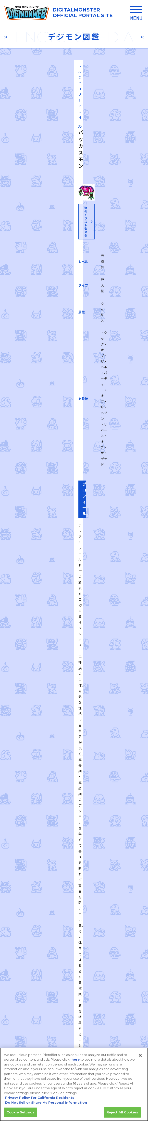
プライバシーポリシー (42, 1000)
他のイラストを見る (73, 191)
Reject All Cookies (122, 1113)
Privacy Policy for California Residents (39, 1098)
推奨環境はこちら (74, 975)
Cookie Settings (21, 1113)
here (76, 1060)
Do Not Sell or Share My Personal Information (46, 1103)
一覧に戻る (74, 766)
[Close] (140, 1055)
